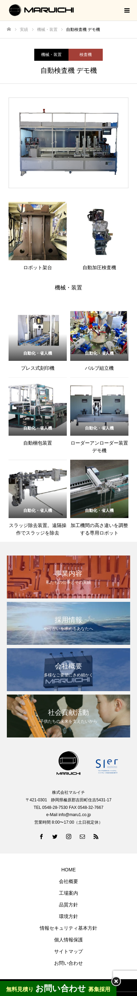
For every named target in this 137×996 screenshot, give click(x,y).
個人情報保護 (68, 939)
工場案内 (68, 893)
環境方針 (68, 916)
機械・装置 (51, 54)
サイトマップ (68, 951)
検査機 (85, 54)
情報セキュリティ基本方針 (68, 928)
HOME (68, 869)
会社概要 (68, 881)
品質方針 (68, 904)
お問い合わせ (68, 963)
